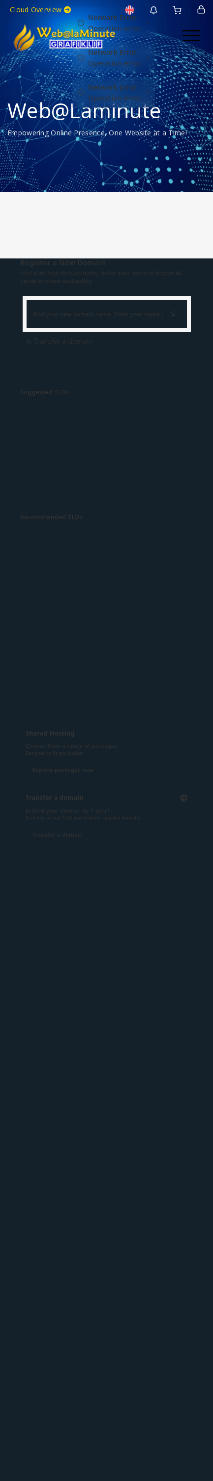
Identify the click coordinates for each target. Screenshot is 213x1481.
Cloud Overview (40, 9)
